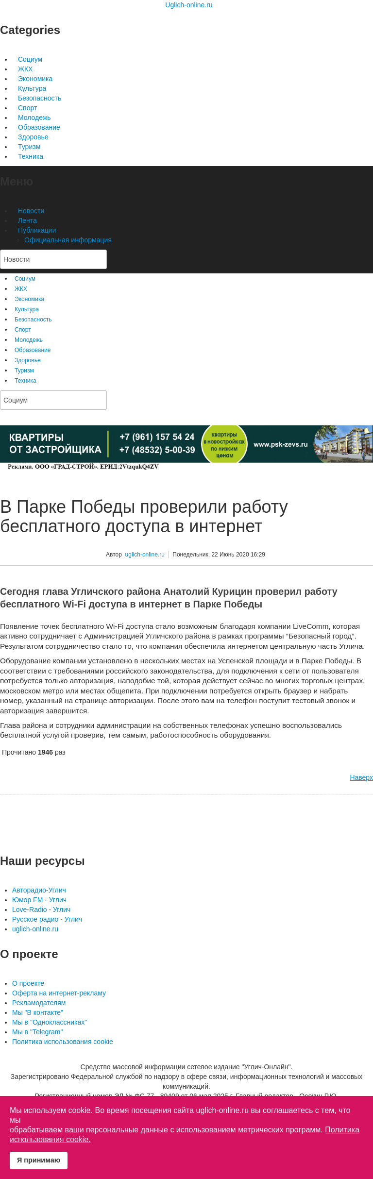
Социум (30, 59)
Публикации (37, 230)
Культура (32, 88)
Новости (31, 211)
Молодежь (34, 117)
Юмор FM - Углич (39, 900)
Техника (30, 156)
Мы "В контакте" (37, 1012)
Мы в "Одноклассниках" (49, 1022)
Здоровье (33, 137)
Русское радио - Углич (47, 919)
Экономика (35, 79)
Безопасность (39, 98)
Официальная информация (68, 240)
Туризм (29, 147)
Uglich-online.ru (188, 5)
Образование (39, 127)
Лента (27, 220)
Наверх (361, 777)
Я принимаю (38, 1160)
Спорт (27, 108)
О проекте (28, 983)
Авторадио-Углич (39, 890)
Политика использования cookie (62, 1041)
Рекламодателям (39, 1003)
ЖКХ (25, 69)
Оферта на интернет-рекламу (59, 993)
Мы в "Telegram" (37, 1032)
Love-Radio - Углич (41, 909)
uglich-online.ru (145, 554)
